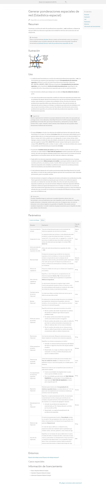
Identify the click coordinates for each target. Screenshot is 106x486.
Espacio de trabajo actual (35, 457)
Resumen (86, 14)
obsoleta (45, 39)
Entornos (86, 24)
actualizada (55, 43)
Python (42, 220)
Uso (85, 19)
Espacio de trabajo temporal (51, 457)
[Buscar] (66, 2)
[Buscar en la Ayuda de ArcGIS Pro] (52, 2)
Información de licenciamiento (92, 26)
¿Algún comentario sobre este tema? (71, 483)
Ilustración (87, 17)
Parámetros (87, 21)
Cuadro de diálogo (34, 220)
